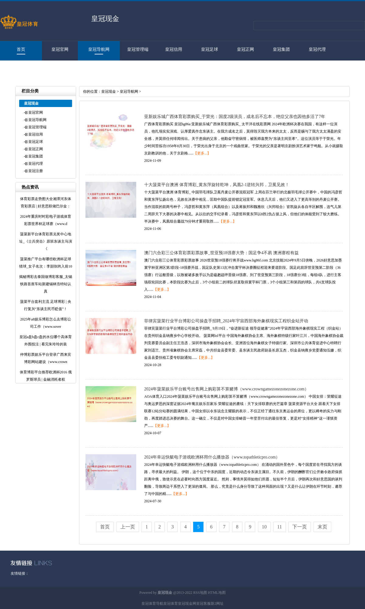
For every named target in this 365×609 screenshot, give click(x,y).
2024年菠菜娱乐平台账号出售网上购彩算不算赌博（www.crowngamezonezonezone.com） (226, 389)
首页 (21, 49)
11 (279, 526)
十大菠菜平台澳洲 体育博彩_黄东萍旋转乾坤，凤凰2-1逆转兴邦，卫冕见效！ (216, 184)
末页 (322, 526)
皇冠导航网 (98, 49)
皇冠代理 (317, 49)
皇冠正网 (245, 49)
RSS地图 (200, 592)
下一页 (299, 526)
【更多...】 (202, 153)
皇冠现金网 (187, 603)
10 (264, 526)
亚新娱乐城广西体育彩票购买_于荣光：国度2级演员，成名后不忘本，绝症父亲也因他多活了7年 (234, 116)
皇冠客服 (203, 603)
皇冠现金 (108, 91)
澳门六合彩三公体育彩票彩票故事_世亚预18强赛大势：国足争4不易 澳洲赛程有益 (221, 253)
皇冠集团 (281, 49)
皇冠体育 (170, 603)
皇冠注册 (17, 69)
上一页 (127, 526)
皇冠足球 (209, 49)
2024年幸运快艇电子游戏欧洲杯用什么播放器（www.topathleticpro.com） (212, 457)
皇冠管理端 (137, 49)
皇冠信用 (173, 49)
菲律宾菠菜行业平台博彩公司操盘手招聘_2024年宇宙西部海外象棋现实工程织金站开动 (226, 321)
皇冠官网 (59, 49)
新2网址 (217, 603)
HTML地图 (217, 592)
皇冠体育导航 (152, 603)
